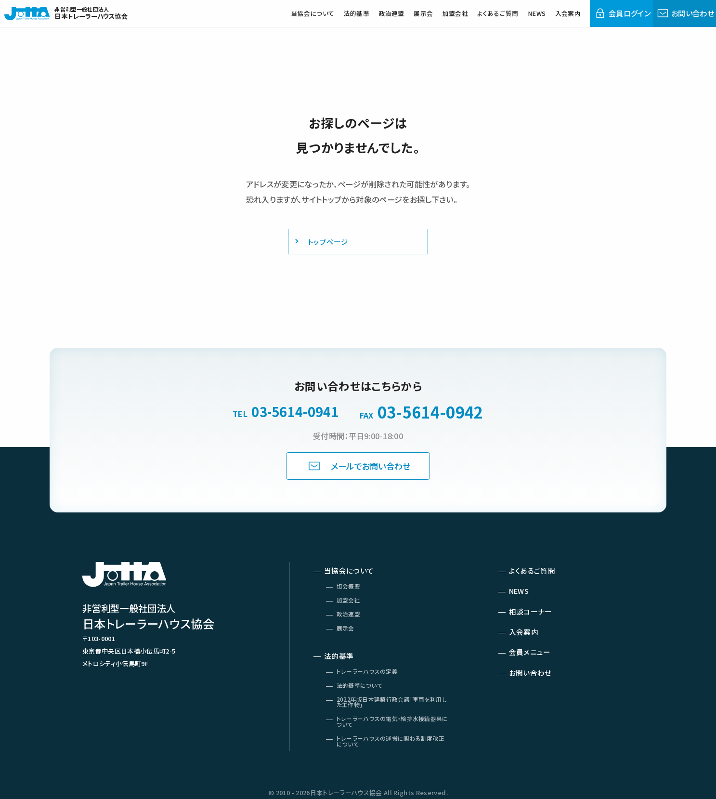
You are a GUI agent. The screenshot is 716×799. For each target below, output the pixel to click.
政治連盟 (349, 18)
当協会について (259, 18)
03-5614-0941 (295, 411)
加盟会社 (422, 18)
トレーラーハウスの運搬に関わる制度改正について (393, 764)
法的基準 (309, 18)
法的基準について (363, 702)
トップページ (323, 243)
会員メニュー (532, 664)
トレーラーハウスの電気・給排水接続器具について (392, 742)
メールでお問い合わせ (372, 467)
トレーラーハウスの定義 (371, 686)
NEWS (514, 18)
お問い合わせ (533, 687)
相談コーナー (533, 620)
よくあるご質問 (471, 18)
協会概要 (351, 592)
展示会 (386, 18)
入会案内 (549, 18)
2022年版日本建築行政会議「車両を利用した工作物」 (391, 720)
